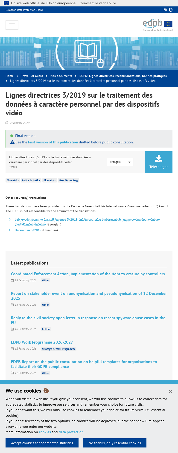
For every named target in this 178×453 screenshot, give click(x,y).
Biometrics (13, 180)
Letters (46, 329)
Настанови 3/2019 (28, 230)
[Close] (170, 391)
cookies (45, 432)
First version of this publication (53, 142)
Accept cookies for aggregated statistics (42, 443)
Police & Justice (31, 180)
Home (10, 76)
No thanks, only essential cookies (115, 443)
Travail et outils (32, 76)
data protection (71, 432)
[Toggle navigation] (12, 25)
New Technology (68, 180)
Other (45, 280)
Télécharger (158, 162)
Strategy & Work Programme (59, 348)
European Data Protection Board (24, 9)
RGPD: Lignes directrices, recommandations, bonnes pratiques (123, 76)
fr (165, 10)
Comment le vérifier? (98, 3)
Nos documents (61, 76)
